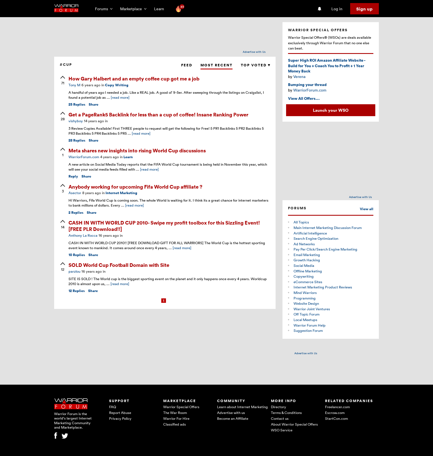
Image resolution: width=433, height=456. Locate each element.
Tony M (74, 84)
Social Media (304, 265)
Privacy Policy (120, 418)
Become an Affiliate (232, 418)
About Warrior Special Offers (294, 424)
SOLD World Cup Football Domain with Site (118, 264)
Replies (76, 104)
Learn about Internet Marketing (242, 406)
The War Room (175, 412)
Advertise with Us (254, 52)
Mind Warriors (305, 292)
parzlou (74, 271)
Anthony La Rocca (82, 235)
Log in (336, 8)
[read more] (120, 97)
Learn (160, 8)
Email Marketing (307, 254)
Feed (186, 65)
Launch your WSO (330, 110)
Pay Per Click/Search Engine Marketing (325, 249)
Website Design (306, 303)
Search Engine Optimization (316, 238)
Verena (299, 76)
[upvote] (63, 81)
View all (366, 209)
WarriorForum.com (83, 156)
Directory (278, 406)
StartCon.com (336, 418)
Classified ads (174, 424)
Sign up (364, 9)
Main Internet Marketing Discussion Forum (328, 227)
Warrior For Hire (176, 418)
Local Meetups (305, 319)
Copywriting (304, 276)
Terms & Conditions (286, 412)
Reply (73, 176)
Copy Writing (116, 85)
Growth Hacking (307, 259)
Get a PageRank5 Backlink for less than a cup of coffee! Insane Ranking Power (158, 114)
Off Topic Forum (307, 314)
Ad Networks (304, 243)
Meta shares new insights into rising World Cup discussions (137, 150)
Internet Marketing (121, 193)
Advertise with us (231, 412)
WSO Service (281, 430)
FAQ (112, 406)
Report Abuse (120, 412)
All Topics (301, 222)
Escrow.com (335, 412)
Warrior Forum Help (310, 325)
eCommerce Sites (308, 281)
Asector (74, 192)
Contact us (280, 418)
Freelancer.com (337, 406)
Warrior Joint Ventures (312, 308)
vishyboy (75, 120)
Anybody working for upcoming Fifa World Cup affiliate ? (135, 186)
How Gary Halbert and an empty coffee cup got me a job (133, 78)
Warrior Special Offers (181, 406)
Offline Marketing (308, 271)
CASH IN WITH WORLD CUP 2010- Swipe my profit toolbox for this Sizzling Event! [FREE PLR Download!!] (164, 225)
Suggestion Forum (308, 330)
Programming (305, 298)
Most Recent (216, 65)
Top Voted (255, 65)
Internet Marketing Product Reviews (323, 287)
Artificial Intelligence (310, 233)
